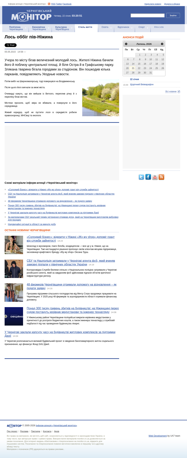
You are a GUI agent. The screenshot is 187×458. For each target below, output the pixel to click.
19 (163, 64)
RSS (53, 4)
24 (150, 68)
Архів (56, 431)
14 (133, 64)
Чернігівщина (16, 28)
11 (156, 59)
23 (145, 68)
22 (139, 68)
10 (150, 59)
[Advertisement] (62, 153)
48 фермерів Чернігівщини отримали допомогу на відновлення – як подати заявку (50, 201)
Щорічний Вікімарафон (141, 84)
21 (133, 68)
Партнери (35, 431)
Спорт (141, 27)
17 (150, 64)
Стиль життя (85, 27)
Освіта (105, 27)
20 (127, 68)
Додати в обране (172, 4)
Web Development (158, 436)
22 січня (134, 79)
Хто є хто (159, 27)
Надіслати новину (153, 4)
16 (145, 64)
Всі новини (170, 91)
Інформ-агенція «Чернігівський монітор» (32, 15)
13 (127, 64)
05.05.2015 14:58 (14, 52)
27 (127, 72)
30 (145, 72)
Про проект (12, 431)
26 (163, 68)
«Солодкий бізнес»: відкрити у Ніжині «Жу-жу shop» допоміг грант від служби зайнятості (53, 189)
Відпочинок (123, 27)
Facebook (67, 4)
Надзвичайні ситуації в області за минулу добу (32, 224)
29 (139, 72)
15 (139, 64)
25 (156, 68)
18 (156, 64)
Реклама (24, 431)
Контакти (47, 431)
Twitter (59, 4)
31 (150, 72)
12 (163, 59)
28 (133, 72)
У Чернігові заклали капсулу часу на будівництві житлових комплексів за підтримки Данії (53, 212)
